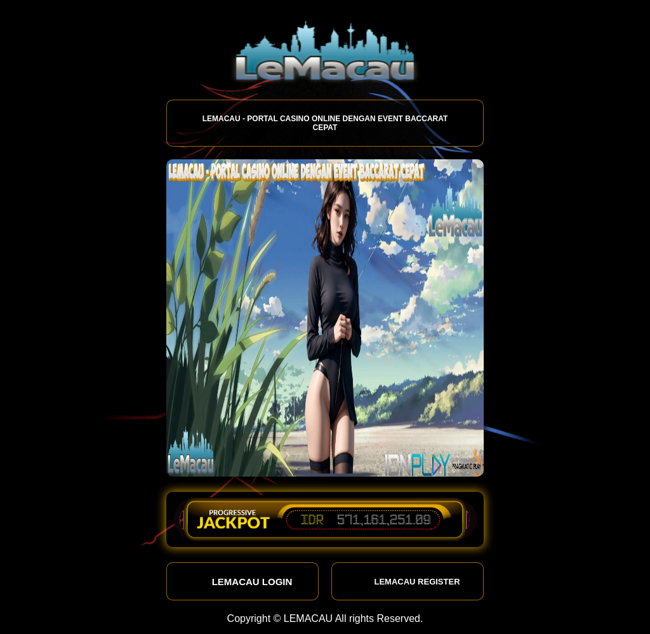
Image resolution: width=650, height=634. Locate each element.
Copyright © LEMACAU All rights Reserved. (325, 618)
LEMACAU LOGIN (243, 581)
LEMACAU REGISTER (407, 581)
